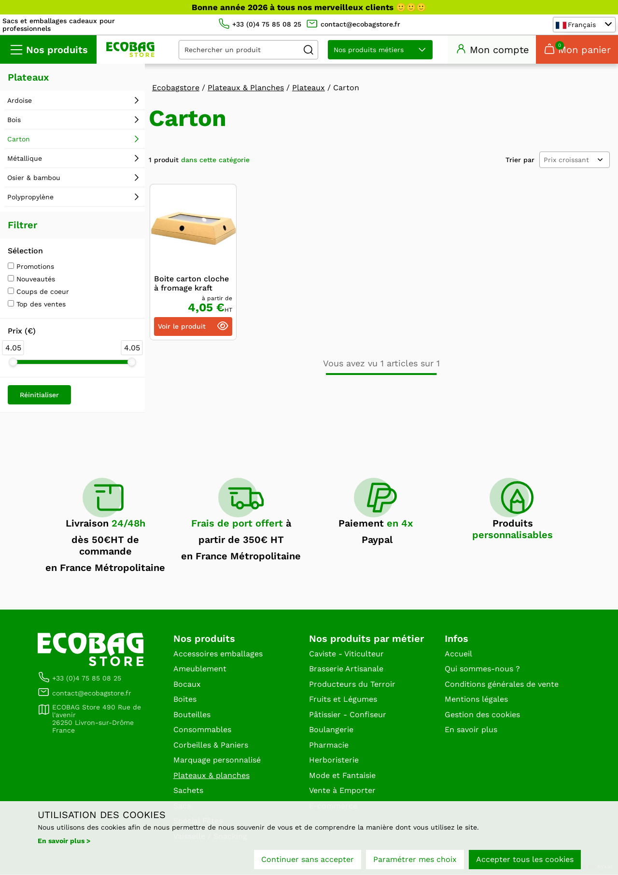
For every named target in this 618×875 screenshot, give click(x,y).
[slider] (13, 362)
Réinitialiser (39, 395)
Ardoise (19, 101)
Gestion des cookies (482, 714)
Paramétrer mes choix (415, 859)
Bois (14, 120)
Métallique (24, 159)
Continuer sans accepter (307, 859)
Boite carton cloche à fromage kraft (191, 284)
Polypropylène (30, 197)
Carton (18, 139)
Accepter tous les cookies (525, 859)
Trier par (520, 160)
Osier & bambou (33, 178)
